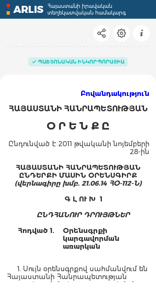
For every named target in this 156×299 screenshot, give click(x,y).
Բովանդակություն (115, 94)
